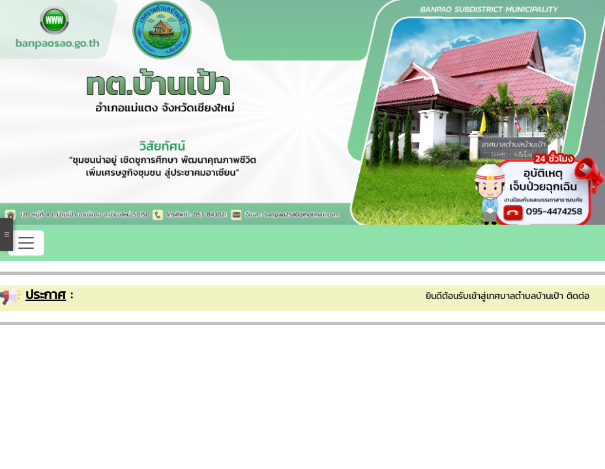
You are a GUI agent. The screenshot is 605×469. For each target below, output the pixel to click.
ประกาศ (45, 294)
